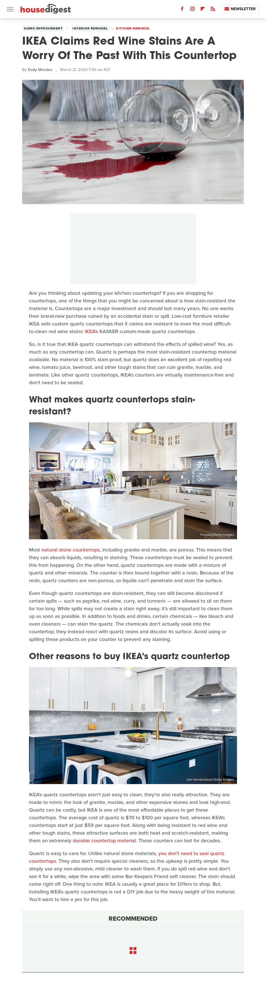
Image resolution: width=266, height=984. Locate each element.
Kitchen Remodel (133, 28)
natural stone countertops (70, 549)
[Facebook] (182, 10)
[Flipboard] (202, 10)
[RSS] (213, 10)
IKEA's (91, 331)
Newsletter (240, 9)
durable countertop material (104, 840)
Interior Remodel (90, 28)
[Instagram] (192, 10)
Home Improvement (43, 28)
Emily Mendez (40, 70)
